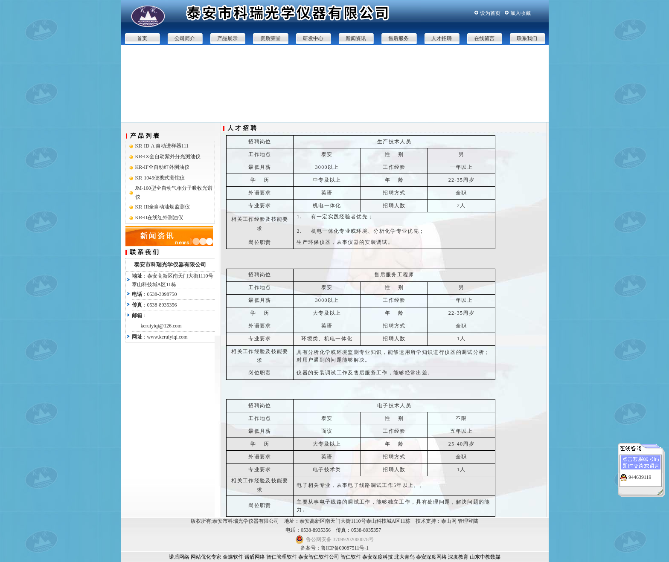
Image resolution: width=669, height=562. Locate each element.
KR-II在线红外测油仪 (159, 217)
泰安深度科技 (377, 557)
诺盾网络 (179, 557)
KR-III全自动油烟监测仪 (162, 207)
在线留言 (484, 38)
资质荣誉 (270, 38)
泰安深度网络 (431, 557)
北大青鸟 (404, 557)
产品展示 (227, 38)
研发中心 (313, 38)
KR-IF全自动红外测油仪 (162, 167)
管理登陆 (468, 521)
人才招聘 (441, 38)
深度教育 (458, 557)
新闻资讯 (356, 38)
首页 (142, 38)
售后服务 (398, 38)
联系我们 (527, 38)
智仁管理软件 (281, 557)
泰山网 (449, 521)
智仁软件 (350, 557)
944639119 (640, 475)
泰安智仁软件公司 (318, 557)
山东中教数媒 (485, 557)
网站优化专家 (206, 557)
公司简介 (185, 38)
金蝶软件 (233, 557)
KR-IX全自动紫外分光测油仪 (168, 156)
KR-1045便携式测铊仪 (160, 178)
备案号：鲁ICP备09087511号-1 (334, 548)
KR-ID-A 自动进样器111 (162, 146)
